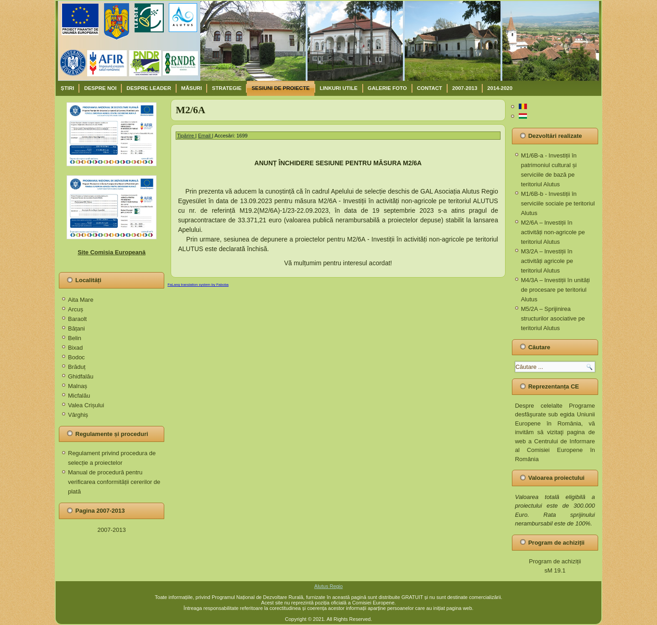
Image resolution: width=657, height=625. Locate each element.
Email (205, 135)
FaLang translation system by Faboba (198, 285)
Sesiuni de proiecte (280, 88)
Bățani (76, 328)
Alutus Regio (328, 586)
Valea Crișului (86, 405)
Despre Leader (148, 88)
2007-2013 (464, 88)
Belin (74, 338)
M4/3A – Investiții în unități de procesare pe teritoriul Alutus (555, 290)
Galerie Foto (387, 88)
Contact (429, 88)
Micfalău (79, 395)
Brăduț (76, 366)
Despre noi (100, 88)
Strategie (226, 88)
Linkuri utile (339, 88)
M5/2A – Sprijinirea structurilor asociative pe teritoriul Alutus (553, 318)
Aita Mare (81, 299)
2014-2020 (499, 88)
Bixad (75, 347)
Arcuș (75, 309)
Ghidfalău (81, 376)
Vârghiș (78, 414)
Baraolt (77, 318)
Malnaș (77, 386)
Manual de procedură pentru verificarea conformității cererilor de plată (114, 482)
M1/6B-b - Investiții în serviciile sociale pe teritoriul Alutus (558, 203)
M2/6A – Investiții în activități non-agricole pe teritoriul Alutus (553, 232)
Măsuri (191, 88)
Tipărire (186, 135)
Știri (67, 88)
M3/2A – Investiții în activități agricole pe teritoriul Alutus (547, 261)
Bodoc (76, 357)
